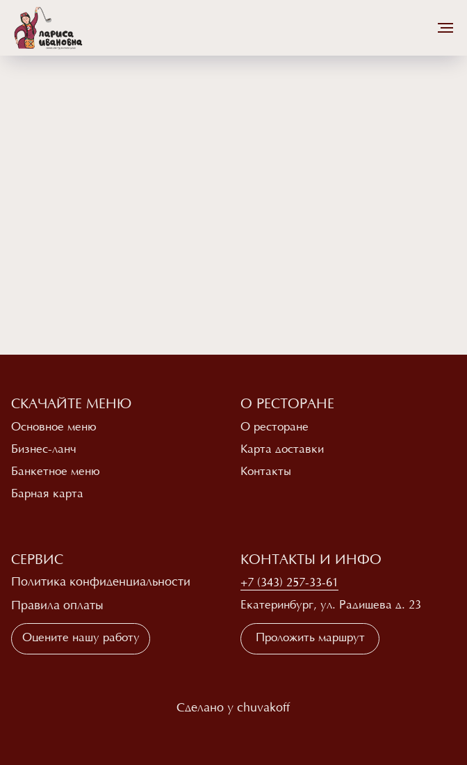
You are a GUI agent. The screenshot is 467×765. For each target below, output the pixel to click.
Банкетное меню (55, 472)
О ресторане (274, 427)
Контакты (265, 472)
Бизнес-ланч (43, 450)
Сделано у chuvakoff (233, 708)
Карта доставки (282, 450)
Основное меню (54, 427)
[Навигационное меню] (445, 28)
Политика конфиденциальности (100, 583)
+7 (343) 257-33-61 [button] (289, 583)
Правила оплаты (57, 606)
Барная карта (47, 494)
